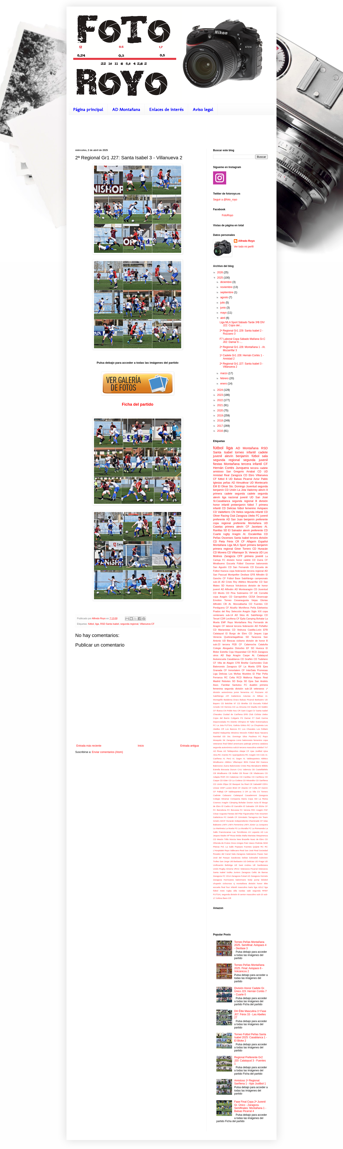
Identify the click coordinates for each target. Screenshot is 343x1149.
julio (223, 302)
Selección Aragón (240, 611)
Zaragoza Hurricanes (223, 880)
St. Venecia (251, 552)
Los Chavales (249, 729)
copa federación (237, 571)
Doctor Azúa (253, 802)
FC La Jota (218, 725)
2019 (220, 415)
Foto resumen (261, 813)
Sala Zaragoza (238, 854)
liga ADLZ (259, 887)
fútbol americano (235, 743)
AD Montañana (126, 109)
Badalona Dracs (231, 699)
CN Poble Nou (230, 710)
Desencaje (262, 596)
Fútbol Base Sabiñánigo (240, 578)
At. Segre (237, 758)
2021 (220, 405)
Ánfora (219, 898)
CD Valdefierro (221, 512)
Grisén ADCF (219, 821)
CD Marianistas (221, 629)
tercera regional (255, 571)
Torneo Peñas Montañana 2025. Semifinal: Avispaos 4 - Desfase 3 (250, 945)
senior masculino (248, 894)
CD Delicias (229, 508)
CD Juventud (261, 589)
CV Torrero (262, 791)
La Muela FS (232, 828)
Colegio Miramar (221, 799)
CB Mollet (233, 773)
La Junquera (262, 824)
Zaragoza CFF (233, 556)
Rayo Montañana (237, 622)
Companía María (238, 799)
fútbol (91, 624)
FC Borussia (233, 810)
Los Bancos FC (233, 729)
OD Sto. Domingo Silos (234, 736)
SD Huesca (227, 585)
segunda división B (231, 894)
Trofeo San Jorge (221, 861)
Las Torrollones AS (241, 832)
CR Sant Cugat (245, 710)
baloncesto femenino (252, 740)
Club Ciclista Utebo (258, 714)
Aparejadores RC (240, 755)
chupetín (217, 883)
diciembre (226, 282)
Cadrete (216, 795)
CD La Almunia (239, 707)
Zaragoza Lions (233, 740)
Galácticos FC (219, 817)
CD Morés (218, 593)
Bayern (216, 703)
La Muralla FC (244, 828)
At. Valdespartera (251, 758)
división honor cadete (239, 560)
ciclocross (227, 883)
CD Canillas (245, 777)
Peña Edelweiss (259, 607)
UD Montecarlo (259, 482)
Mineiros (235, 733)
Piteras (216, 847)
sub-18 (248, 688)
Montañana (254, 523)
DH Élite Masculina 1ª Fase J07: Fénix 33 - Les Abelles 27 (250, 1014)
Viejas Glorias (259, 600)
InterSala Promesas (257, 670)
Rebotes (226, 681)
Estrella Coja (227, 652)
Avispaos (262, 508)
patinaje (247, 743)
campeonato (261, 578)
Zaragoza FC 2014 (222, 876)
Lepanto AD (257, 832)
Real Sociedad (261, 850)
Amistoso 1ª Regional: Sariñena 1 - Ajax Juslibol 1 (250, 1082)
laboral (229, 626)
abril (223, 317)
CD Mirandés (249, 780)
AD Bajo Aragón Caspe (235, 655)
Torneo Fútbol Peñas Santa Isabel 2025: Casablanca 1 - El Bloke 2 (250, 1037)
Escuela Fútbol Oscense (241, 563)
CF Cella (253, 788)
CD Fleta (219, 541)
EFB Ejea (262, 666)
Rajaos (257, 677)
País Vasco (249, 843)
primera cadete (222, 493)
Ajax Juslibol (256, 751)
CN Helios (237, 512)
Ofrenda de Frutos (221, 843)
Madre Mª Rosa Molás (230, 835)
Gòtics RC (245, 725)
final (225, 743)
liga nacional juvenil (234, 497)
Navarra (264, 733)
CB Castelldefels (260, 769)
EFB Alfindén (257, 574)
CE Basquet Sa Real (239, 784)
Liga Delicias (220, 673)
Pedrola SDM (261, 843)
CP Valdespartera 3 (234, 791)
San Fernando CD (243, 567)
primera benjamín (257, 545)
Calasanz (227, 795)
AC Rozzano (257, 692)
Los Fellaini (262, 729)
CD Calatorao (232, 777)
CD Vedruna (239, 629)
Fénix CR (233, 541)
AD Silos (240, 615)
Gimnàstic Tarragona (248, 817)
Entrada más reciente (88, 745)
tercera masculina (248, 747)
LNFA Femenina (235, 824)
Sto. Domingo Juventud (243, 486)
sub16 (236, 747)
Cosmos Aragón (220, 802)
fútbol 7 (252, 504)
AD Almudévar (240, 482)
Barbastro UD (261, 699)
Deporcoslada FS (221, 722)
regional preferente (233, 523)
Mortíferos (244, 607)
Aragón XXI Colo (257, 755)
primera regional (223, 548)
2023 (220, 394)
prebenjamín (238, 504)
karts (250, 887)
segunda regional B (244, 501)
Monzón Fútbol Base (249, 733)
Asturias (247, 696)
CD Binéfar (242, 703)
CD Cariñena (258, 777)
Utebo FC (253, 515)
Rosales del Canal (222, 854)
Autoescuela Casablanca (226, 659)
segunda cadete (245, 493)
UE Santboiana (260, 865)
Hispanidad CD (242, 652)
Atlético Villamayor (234, 762)
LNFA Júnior (249, 824)
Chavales (217, 714)
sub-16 (216, 582)
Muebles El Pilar (251, 673)
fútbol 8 (222, 479)
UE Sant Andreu (242, 865)
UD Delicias (248, 861)
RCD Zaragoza (260, 652)
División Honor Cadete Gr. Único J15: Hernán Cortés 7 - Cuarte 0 (250, 991)
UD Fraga (259, 861)
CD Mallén (263, 707)
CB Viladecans (257, 773)
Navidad (217, 736)
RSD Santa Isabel (109, 624)
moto (222, 890)
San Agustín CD (222, 567)
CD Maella (252, 707)
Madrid (216, 733)
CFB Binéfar (241, 662)
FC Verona (245, 810)
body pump (253, 880)
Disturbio (240, 648)
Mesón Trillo (223, 839)
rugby (226, 534)
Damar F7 (249, 718)
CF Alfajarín (248, 541)
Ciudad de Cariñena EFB (235, 714)
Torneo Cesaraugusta (236, 600)
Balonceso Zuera (221, 766)
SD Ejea (248, 681)
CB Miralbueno (220, 773)
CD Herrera (225, 707)
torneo (239, 452)
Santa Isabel (241, 537)
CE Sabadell (255, 784)
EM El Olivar (220, 486)
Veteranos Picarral (249, 869)
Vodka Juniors (233, 872)
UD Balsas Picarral (240, 479)
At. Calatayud (260, 655)
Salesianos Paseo (254, 854)
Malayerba (225, 733)
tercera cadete (259, 468)
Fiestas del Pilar (235, 813)
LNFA (224, 824)
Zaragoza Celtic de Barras (255, 872)
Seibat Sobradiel (250, 857)
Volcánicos (241, 585)
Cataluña (263, 644)
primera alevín (234, 526)
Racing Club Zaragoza (234, 515)
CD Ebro (248, 475)
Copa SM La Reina (258, 799)
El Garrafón (236, 806)
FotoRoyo (227, 215)
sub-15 (260, 894)
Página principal (88, 109)
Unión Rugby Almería (223, 869)
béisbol (264, 880)
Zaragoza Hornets (259, 876)
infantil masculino (239, 887)
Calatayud (238, 795)
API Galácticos (233, 696)
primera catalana (260, 743)
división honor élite (258, 883)
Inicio (141, 745)
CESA (251, 596)
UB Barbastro (236, 861)
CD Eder (224, 780)
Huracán (230, 821)
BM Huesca (262, 762)
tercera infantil (251, 464)
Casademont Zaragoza (256, 795)
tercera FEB (229, 644)
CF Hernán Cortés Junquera (240, 466)
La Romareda (258, 828)
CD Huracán (260, 548)
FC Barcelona (219, 810)
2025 (220, 277)
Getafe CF (232, 817)
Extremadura (262, 722)
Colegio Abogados (223, 648)
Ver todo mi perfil (244, 246)
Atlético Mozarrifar (248, 582)
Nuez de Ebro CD (259, 839)
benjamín (242, 456)
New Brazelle (243, 839)
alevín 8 (263, 489)
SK (224, 740)
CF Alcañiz (232, 607)
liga (97, 624)
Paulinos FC (255, 736)
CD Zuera (257, 560)
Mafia (244, 835)
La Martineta (219, 828)
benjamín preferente (256, 519)
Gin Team (263, 817)
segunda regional (129, 624)
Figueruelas (248, 813)
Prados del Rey (221, 611)
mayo (224, 312)
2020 (220, 410)
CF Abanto (243, 788)
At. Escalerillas (252, 534)
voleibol (260, 747)
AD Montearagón (243, 589)
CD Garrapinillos (238, 596)
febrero (224, 378)
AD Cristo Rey (229, 582)
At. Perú (227, 758)
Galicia (236, 725)
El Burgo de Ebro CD (239, 633)
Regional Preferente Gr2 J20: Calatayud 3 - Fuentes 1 (250, 1060)
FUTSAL (228, 725)
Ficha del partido (137, 404)
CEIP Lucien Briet (228, 788)
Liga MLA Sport (236, 545)
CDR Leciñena (228, 618)
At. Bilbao (258, 696)
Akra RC (217, 755)
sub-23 (216, 644)
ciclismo (240, 640)
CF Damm (263, 788)
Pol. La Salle (227, 847)
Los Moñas (235, 673)
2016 (220, 430)
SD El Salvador (232, 530)
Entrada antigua (189, 745)
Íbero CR (227, 898)
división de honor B (257, 640)
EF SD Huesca (255, 648)
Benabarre (256, 766)
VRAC (237, 869)
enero (224, 383)
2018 (220, 420)
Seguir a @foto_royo (225, 199)
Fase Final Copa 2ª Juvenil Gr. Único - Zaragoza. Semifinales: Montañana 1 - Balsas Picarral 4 (250, 1106)
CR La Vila (250, 791)
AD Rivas (217, 751)
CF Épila (240, 618)
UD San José (259, 497)
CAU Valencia (244, 769)
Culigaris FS (237, 718)
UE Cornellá (261, 593)
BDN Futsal (249, 762)
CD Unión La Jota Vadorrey (241, 489)
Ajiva (265, 751)
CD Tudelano (261, 659)
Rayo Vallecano (232, 850)
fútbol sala (260, 456)
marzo (224, 373)
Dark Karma (262, 718)
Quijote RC (258, 847)
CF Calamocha (247, 644)
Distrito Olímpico (238, 722)
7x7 (266, 747)
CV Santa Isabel (260, 710)
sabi (249, 890)
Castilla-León (254, 629)
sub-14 (229, 615)
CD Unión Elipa (220, 784)
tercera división (259, 537)
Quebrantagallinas (233, 637)
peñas (226, 482)
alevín (229, 456)
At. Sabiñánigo (254, 615)
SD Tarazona (253, 637)
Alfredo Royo (246, 240)
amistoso (218, 471)
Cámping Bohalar (237, 802)
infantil (251, 452)
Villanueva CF (147, 624)
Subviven (263, 857)
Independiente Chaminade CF (249, 821)
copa (216, 523)
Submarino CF (245, 593)
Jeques (258, 633)
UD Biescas (228, 640)
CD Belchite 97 (228, 703)
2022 (220, 400)
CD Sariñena (262, 780)
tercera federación (244, 626)
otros (215, 655)
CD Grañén (246, 659)
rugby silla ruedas (235, 890)
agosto (224, 297)
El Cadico (226, 806)
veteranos (259, 688)
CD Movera (219, 552)
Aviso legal (203, 109)
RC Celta (229, 677)
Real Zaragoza (233, 475)
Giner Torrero (242, 548)
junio (223, 307)
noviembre (226, 287)
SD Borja (237, 681)
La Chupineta (257, 725)
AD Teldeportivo (230, 751)
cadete (263, 452)
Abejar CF (244, 751)
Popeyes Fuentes (243, 847)
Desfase (245, 574)
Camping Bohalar (255, 618)
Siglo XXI (256, 611)
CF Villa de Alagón (223, 662)
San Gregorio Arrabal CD (243, 471)
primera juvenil (254, 556)
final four (225, 887)
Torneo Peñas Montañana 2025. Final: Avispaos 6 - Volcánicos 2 (249, 968)
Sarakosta (235, 857)
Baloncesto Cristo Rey (240, 766)
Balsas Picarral (247, 699)
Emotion (217, 600)
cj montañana (240, 883)
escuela (216, 887)
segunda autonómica (223, 747)
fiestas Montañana (226, 464)
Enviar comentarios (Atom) (107, 752)
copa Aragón (220, 596)
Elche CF (263, 806)
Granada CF (220, 670)
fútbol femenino (246, 508)
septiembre (227, 292)
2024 (220, 389)
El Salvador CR (250, 806)
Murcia (232, 839)
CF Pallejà (218, 791)
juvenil (217, 456)
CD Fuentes (255, 604)
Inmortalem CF (236, 670)
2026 (220, 272)
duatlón (253, 685)
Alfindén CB (220, 604)
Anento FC (227, 755)
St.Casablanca (221, 501)
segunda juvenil (255, 460)
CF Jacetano (254, 526)
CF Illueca (218, 710)
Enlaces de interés (166, 109)
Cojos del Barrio (221, 718)
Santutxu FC (239, 685)
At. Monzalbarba (238, 604)
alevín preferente (253, 530)
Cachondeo (256, 662)
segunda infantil (253, 512)
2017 (220, 425)
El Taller (251, 722)
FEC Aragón (257, 810)
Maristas (252, 835)
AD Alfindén (227, 589)
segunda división (233, 688)
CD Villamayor (235, 552)
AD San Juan (234, 519)
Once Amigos (237, 843)
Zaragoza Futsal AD (240, 876)
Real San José (247, 850)
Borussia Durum (229, 769)
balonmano (241, 880)
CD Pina (231, 593)
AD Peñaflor (261, 626)
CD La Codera (235, 780)
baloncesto (262, 563)
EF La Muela (247, 666)
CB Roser (243, 773)
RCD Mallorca (244, 677)
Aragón (236, 534)
